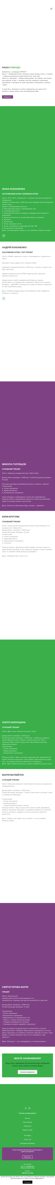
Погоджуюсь (27, 1182)
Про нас (27, 1118)
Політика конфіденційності (27, 1113)
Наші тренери (27, 1122)
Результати (27, 1126)
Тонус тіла (27, 1139)
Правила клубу (27, 1130)
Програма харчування (27, 1143)
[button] (7, 97)
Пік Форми (27, 1136)
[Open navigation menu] (51, 8)
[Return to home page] (26, 9)
